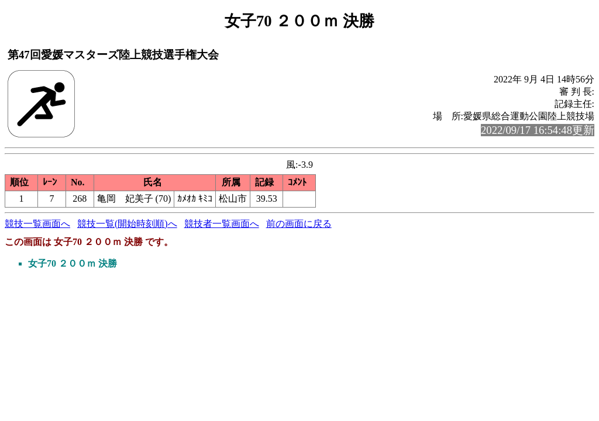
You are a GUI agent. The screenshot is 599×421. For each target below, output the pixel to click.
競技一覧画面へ (37, 224)
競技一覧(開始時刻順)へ (127, 224)
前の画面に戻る (299, 224)
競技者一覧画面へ (221, 224)
